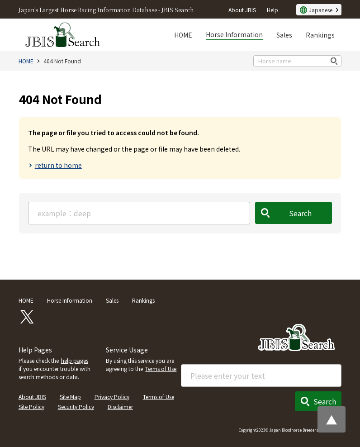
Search (300, 213)
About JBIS (242, 10)
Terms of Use (160, 368)
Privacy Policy (112, 396)
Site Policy (31, 406)
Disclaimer (120, 406)
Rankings (320, 34)
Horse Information (234, 34)
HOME (183, 34)
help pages (74, 360)
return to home (58, 165)
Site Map (70, 396)
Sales (284, 34)
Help (272, 10)
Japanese (320, 10)
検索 (334, 61)
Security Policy (76, 406)
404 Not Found (62, 61)
